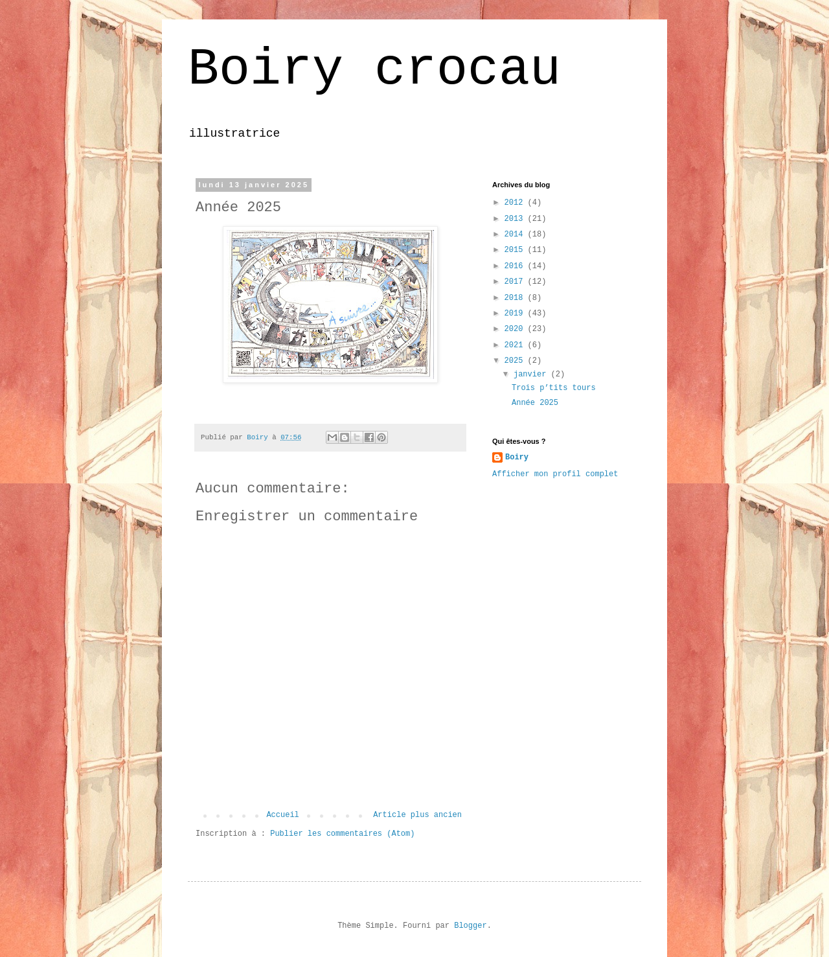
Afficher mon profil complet (555, 474)
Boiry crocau (374, 69)
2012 (516, 202)
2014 (516, 234)
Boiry (516, 457)
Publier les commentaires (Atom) (342, 833)
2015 (516, 250)
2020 (516, 329)
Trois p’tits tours (554, 388)
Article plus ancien (417, 815)
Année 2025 (535, 403)
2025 (516, 360)
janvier (532, 374)
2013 (516, 219)
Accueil (282, 815)
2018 (516, 298)
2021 (516, 345)
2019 (516, 313)
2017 (516, 281)
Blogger (470, 925)
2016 (516, 266)
